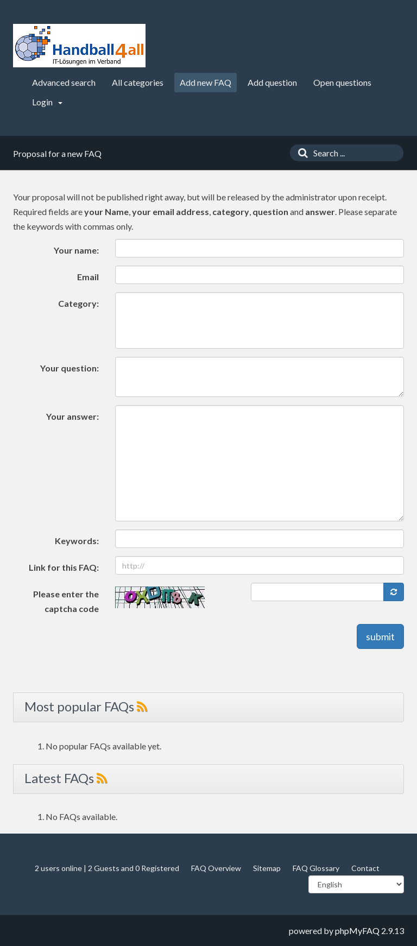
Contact (365, 868)
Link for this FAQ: (64, 567)
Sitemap (267, 868)
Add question (272, 82)
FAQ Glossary (316, 868)
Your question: (69, 368)
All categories (137, 82)
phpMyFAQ (357, 930)
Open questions (342, 82)
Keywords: (77, 540)
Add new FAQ (205, 82)
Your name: (76, 250)
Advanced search (64, 82)
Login (47, 102)
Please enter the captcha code (66, 601)
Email (88, 277)
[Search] (300, 152)
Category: (78, 303)
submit (380, 636)
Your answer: (72, 416)
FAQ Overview (216, 868)
